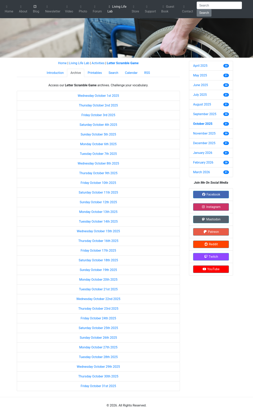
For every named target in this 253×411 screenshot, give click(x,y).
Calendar (131, 73)
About (23, 9)
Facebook (211, 194)
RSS (147, 73)
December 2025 (204, 143)
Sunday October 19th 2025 (98, 270)
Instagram (210, 207)
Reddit (211, 244)
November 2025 (204, 133)
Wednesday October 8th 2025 (98, 163)
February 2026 (203, 162)
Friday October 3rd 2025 (98, 115)
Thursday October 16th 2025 (98, 241)
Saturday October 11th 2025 (98, 192)
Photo (83, 9)
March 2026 (201, 172)
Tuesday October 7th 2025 (98, 154)
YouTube (210, 269)
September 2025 (204, 114)
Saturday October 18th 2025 (98, 260)
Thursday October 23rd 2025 (98, 308)
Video (69, 9)
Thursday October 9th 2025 (98, 173)
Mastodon (210, 219)
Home (9, 9)
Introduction (55, 73)
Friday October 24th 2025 (98, 318)
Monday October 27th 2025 (98, 347)
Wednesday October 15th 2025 (98, 231)
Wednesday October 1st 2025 (98, 96)
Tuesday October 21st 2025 (98, 289)
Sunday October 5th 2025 (98, 134)
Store (135, 9)
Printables (95, 73)
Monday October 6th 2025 (98, 144)
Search (204, 13)
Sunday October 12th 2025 (98, 202)
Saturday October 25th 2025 (98, 328)
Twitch (211, 257)
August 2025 (202, 104)
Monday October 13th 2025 (98, 212)
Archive (75, 73)
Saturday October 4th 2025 (98, 125)
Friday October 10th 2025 (98, 183)
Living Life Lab (116, 9)
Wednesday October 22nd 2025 (98, 299)
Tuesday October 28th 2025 (98, 357)
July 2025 (200, 95)
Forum (97, 9)
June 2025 (200, 85)
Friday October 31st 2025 (98, 386)
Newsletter (52, 9)
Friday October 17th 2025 (98, 250)
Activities (98, 63)
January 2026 (202, 153)
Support (150, 9)
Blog (36, 9)
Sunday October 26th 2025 (98, 338)
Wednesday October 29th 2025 (98, 367)
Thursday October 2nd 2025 (98, 105)
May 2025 (200, 75)
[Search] (219, 5)
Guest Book (167, 9)
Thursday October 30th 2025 (98, 376)
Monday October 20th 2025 (98, 279)
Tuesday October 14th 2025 (98, 221)
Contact (187, 9)
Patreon (211, 232)
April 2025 (200, 66)
